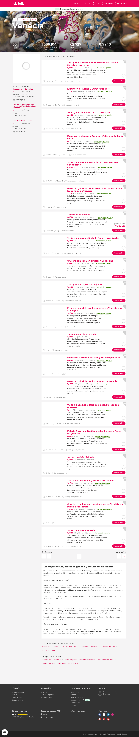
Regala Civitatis (17, 700)
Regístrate (121, 3)
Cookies (124, 734)
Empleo (73, 705)
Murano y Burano (48, 650)
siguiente (118, 556)
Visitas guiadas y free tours (52, 660)
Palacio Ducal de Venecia (51, 646)
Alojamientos (75, 703)
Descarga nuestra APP (51, 711)
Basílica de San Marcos (71, 646)
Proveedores (74, 692)
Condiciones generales (90, 734)
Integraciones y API (77, 700)
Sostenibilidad (17, 697)
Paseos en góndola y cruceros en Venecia (79, 660)
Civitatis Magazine (47, 695)
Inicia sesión (108, 3)
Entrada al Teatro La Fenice (23, 121)
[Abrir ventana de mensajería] (5, 732)
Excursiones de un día (106, 660)
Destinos (44, 692)
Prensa (14, 695)
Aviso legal (102, 734)
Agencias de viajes (76, 697)
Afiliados (73, 695)
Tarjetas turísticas (48, 663)
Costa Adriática (24, 19)
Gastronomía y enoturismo (68, 663)
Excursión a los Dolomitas (23, 89)
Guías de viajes (46, 697)
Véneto (33, 19)
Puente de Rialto (109, 646)
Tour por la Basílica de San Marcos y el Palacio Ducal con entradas (24, 106)
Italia (15, 19)
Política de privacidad (114, 734)
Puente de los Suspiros (91, 646)
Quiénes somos (18, 692)
